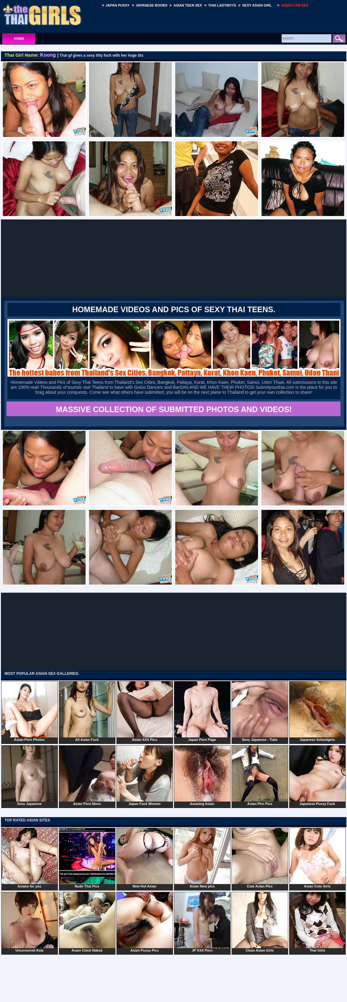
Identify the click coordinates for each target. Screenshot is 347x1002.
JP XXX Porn (202, 922)
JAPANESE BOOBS (151, 5)
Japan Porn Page (202, 711)
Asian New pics (202, 858)
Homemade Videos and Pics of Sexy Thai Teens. (173, 309)
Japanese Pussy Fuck (317, 775)
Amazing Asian (202, 775)
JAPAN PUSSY (118, 5)
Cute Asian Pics (260, 858)
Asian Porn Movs (87, 775)
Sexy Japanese (29, 775)
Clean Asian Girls (260, 922)
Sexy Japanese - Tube (260, 711)
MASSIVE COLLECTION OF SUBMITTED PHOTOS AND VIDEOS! (174, 409)
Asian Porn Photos (29, 711)
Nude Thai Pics (87, 858)
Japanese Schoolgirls (317, 711)
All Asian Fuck (87, 711)
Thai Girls (317, 922)
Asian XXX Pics (144, 711)
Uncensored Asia (29, 922)
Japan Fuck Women (144, 775)
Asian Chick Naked (87, 922)
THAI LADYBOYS (222, 5)
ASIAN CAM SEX (294, 5)
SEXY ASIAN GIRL (257, 5)
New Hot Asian (144, 858)
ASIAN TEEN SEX (187, 5)
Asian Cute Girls (317, 858)
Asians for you (29, 858)
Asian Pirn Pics (260, 775)
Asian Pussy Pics (144, 922)
